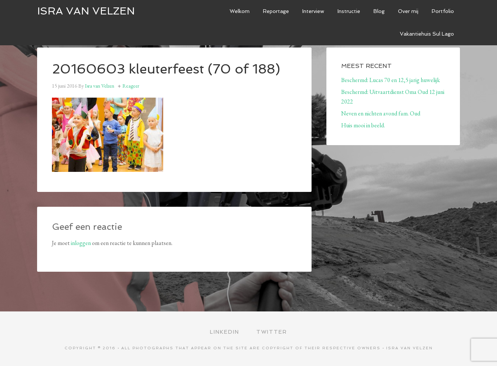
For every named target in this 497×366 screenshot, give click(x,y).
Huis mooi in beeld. (363, 125)
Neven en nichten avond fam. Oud (380, 113)
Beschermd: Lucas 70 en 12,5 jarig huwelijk (390, 80)
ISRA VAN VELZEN (86, 11)
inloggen (81, 243)
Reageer (130, 85)
